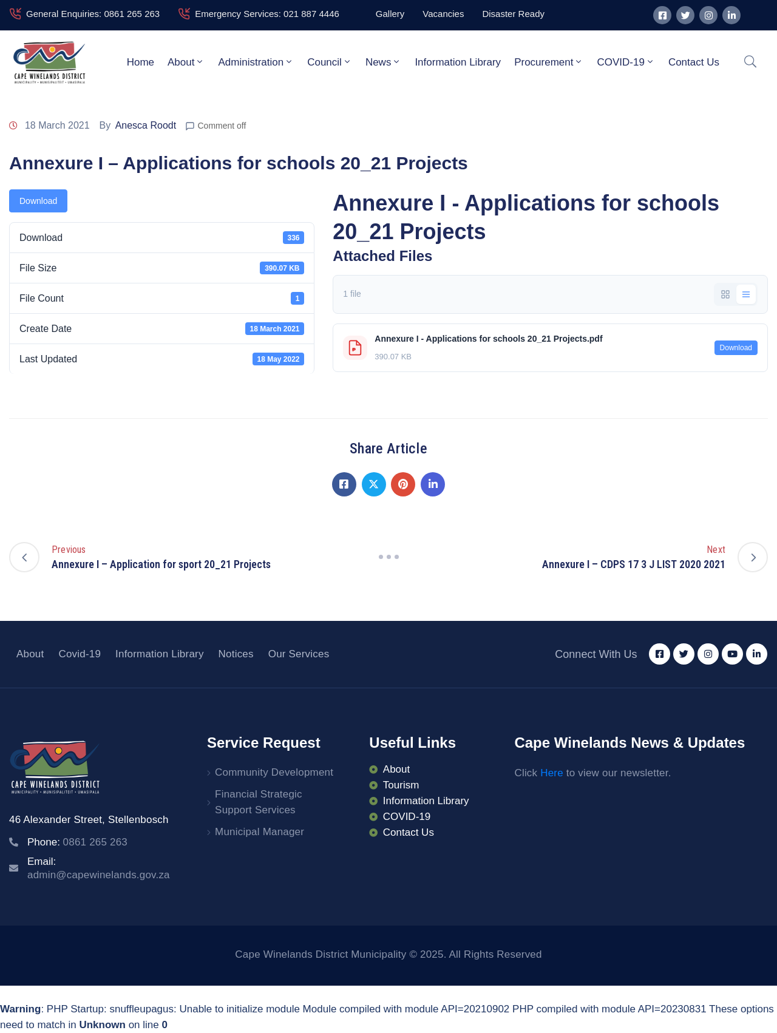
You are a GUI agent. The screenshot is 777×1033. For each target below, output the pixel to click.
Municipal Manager (259, 832)
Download (38, 201)
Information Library (458, 62)
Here (551, 773)
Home (140, 62)
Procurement (548, 62)
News (383, 62)
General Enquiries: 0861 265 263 (93, 13)
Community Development (274, 772)
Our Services (299, 654)
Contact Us (693, 62)
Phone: (77, 842)
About (186, 62)
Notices (236, 654)
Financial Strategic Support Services (258, 802)
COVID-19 (625, 62)
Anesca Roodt (146, 125)
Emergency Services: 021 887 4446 (267, 13)
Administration (256, 62)
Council (329, 62)
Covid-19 (79, 654)
